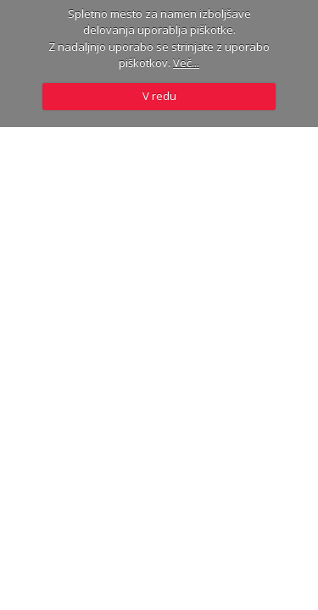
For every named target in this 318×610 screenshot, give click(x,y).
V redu (159, 95)
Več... (186, 62)
